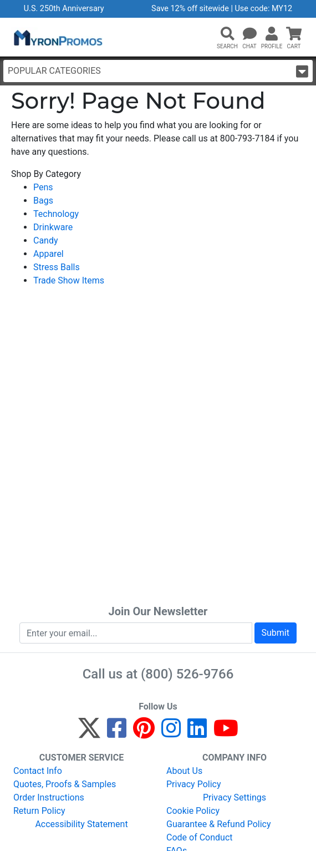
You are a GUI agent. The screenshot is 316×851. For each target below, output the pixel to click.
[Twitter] (89, 733)
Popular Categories (158, 71)
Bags (43, 200)
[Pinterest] (144, 733)
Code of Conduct (199, 837)
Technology (56, 214)
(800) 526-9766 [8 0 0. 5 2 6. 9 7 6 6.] (187, 674)
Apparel (48, 254)
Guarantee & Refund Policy (218, 824)
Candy (45, 240)
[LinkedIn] (197, 733)
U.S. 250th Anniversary (64, 8)
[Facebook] (117, 733)
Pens (43, 187)
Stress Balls (56, 267)
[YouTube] (226, 733)
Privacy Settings (234, 797)
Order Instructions (48, 797)
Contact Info (37, 771)
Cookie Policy (193, 811)
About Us (184, 771)
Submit (275, 632)
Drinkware (53, 227)
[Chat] (249, 34)
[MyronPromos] (57, 37)
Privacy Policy (193, 784)
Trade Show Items (68, 280)
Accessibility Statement (81, 824)
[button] (227, 34)
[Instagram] (171, 733)
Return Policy (39, 811)
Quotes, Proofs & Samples (64, 784)
